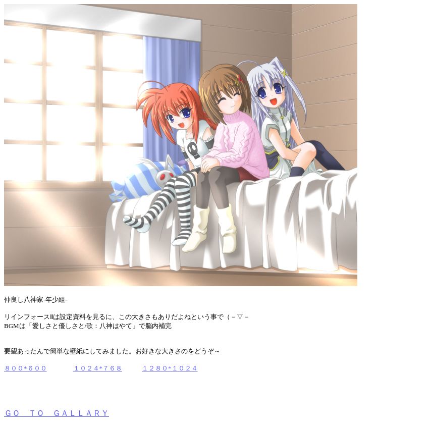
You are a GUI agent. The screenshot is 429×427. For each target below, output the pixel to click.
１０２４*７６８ (98, 368)
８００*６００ (25, 368)
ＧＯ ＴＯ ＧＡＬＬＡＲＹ (56, 413)
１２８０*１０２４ (170, 368)
